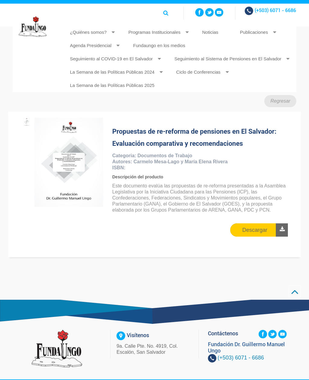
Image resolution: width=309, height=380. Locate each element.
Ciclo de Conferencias (198, 72)
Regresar (280, 101)
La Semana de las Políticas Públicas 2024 (112, 72)
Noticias (210, 32)
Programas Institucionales (154, 32)
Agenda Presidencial (91, 45)
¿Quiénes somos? (88, 32)
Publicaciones (254, 32)
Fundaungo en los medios (159, 45)
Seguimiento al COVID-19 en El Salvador (111, 58)
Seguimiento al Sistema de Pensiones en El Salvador (227, 58)
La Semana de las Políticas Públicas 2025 (112, 85)
